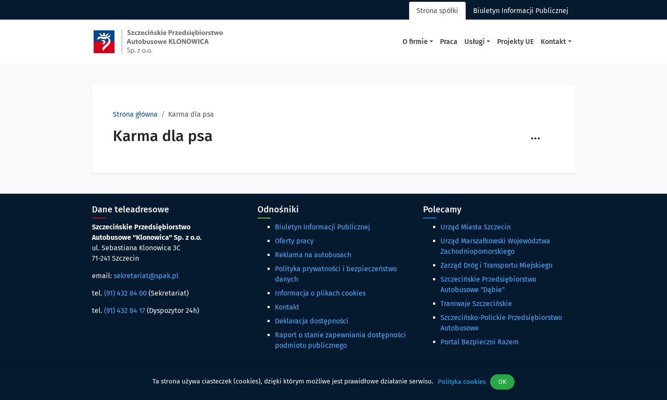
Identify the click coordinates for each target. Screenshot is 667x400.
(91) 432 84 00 (125, 293)
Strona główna (135, 114)
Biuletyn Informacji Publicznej (322, 227)
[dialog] (333, 382)
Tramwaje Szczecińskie (476, 303)
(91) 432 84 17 (124, 310)
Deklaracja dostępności (312, 321)
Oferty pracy (294, 241)
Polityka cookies (462, 382)
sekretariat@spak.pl (146, 276)
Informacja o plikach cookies (320, 293)
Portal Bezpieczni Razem (479, 342)
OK (502, 382)
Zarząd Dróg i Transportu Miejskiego (496, 265)
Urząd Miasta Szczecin (475, 227)
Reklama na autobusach (313, 255)
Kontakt (287, 307)
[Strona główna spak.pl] (158, 42)
